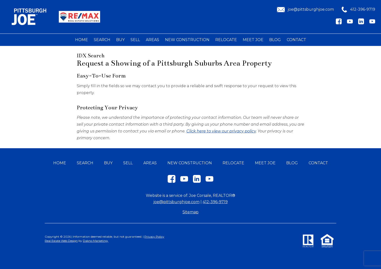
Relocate (226, 39)
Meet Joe (253, 39)
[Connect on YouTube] (350, 23)
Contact (296, 39)
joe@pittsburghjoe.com (176, 202)
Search (102, 39)
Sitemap (190, 212)
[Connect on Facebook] (339, 23)
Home (81, 39)
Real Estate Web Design (61, 241)
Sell (135, 39)
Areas (152, 39)
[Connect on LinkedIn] (361, 23)
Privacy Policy (154, 236)
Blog (275, 39)
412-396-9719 (215, 202)
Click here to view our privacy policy (221, 131)
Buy (120, 39)
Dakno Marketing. (95, 241)
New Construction (187, 39)
